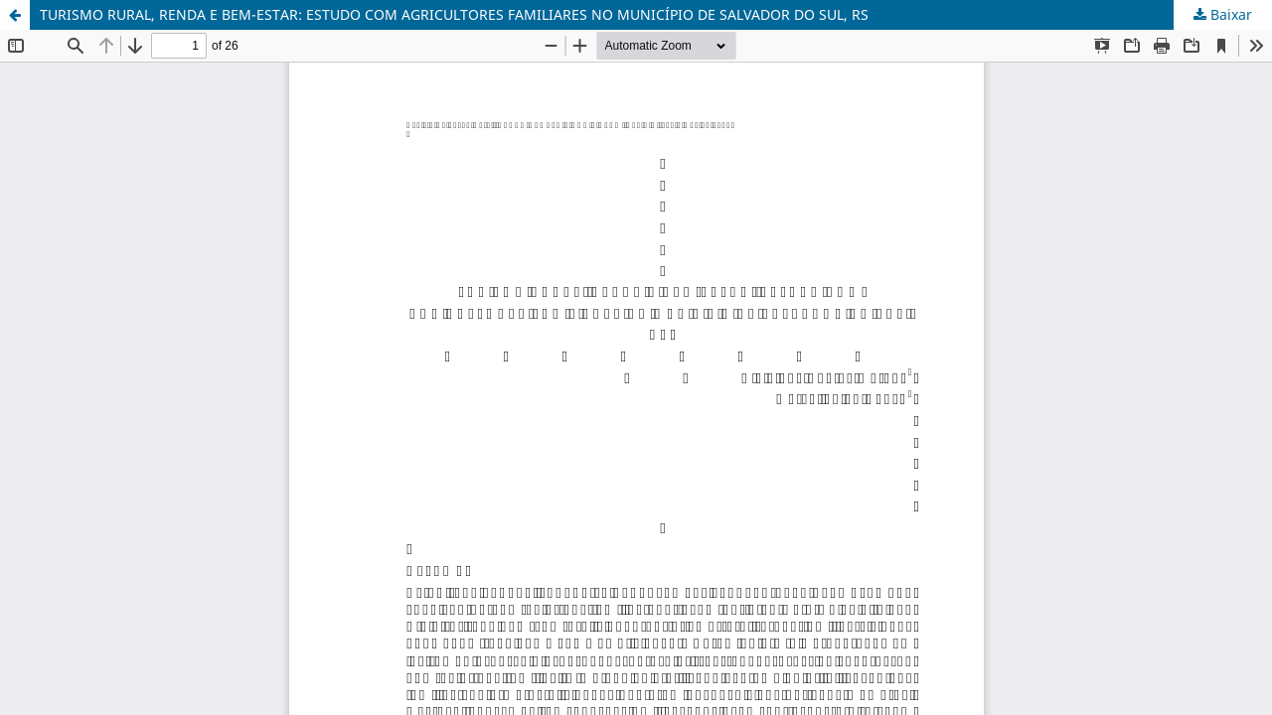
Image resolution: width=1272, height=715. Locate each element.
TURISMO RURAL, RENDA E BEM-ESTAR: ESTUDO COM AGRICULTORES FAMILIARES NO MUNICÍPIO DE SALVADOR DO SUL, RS (454, 14)
